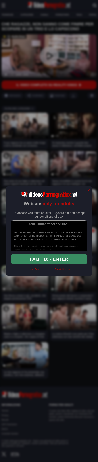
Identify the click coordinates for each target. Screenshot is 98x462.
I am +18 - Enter (49, 259)
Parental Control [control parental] (62, 269)
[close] (89, 190)
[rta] (48, 270)
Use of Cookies (35, 269)
